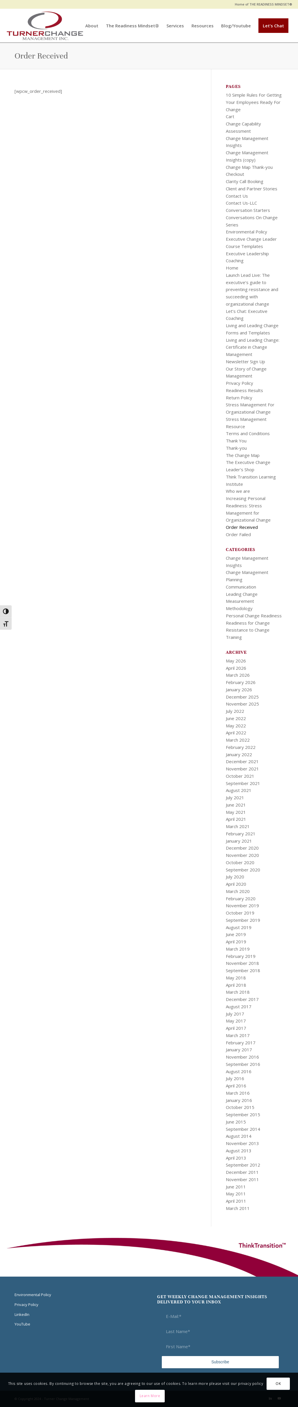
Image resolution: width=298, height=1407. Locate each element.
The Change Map (243, 455)
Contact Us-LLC (241, 203)
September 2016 (243, 1064)
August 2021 (238, 790)
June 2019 (236, 934)
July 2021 (235, 797)
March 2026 (238, 675)
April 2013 (236, 1158)
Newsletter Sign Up (245, 361)
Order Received (41, 56)
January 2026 (239, 689)
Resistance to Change (247, 630)
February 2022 (241, 747)
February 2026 (241, 682)
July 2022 (235, 711)
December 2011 (242, 1172)
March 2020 (238, 891)
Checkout (235, 174)
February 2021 (241, 834)
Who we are (238, 491)
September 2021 (243, 783)
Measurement (240, 601)
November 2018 (242, 963)
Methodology (239, 608)
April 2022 (236, 733)
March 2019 (238, 949)
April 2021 (236, 819)
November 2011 (242, 1179)
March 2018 (238, 992)
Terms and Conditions (248, 433)
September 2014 (243, 1129)
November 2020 (242, 855)
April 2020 (236, 884)
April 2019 (236, 942)
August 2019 (238, 927)
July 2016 (235, 1078)
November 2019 (242, 905)
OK (278, 1383)
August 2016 (238, 1071)
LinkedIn (22, 1314)
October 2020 (240, 862)
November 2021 (242, 769)
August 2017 (238, 1006)
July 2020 (235, 877)
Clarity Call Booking (244, 181)
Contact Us (237, 196)
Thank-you (236, 448)
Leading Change (242, 594)
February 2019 (241, 956)
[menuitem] (262, 4)
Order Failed (238, 534)
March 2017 (238, 1035)
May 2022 (236, 726)
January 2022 (239, 754)
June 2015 (236, 1122)
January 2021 (239, 841)
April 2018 (236, 985)
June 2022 (236, 718)
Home (232, 268)
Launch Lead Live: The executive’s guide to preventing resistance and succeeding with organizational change (252, 289)
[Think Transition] (45, 25)
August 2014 (238, 1136)
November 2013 (242, 1143)
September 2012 (243, 1165)
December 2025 (242, 697)
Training (234, 637)
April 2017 (236, 1028)
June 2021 (236, 805)
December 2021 (242, 761)
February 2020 (241, 898)
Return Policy (239, 398)
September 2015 (243, 1114)
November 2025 (242, 704)
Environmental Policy (246, 232)
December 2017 (242, 999)
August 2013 (238, 1150)
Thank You (236, 441)
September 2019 (243, 920)
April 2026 (236, 668)
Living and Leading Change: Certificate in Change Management (252, 347)
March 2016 (238, 1093)
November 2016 (242, 1057)
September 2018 (243, 970)
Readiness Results (244, 390)
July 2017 (235, 1014)
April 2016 (236, 1086)
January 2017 (239, 1049)
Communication (241, 587)
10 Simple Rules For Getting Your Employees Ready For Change (254, 102)
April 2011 (236, 1201)
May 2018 (236, 978)
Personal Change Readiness (254, 616)
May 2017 (236, 1021)
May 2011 (236, 1194)
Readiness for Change (248, 623)
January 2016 (239, 1100)
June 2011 (236, 1187)
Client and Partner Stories (251, 189)
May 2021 (236, 812)
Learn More (150, 1395)
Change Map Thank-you (249, 167)
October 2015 (240, 1107)
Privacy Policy (239, 383)
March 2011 (238, 1208)
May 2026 (236, 661)
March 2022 (238, 740)
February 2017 (241, 1042)
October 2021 (240, 776)
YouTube (22, 1324)
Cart (230, 116)
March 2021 (238, 826)
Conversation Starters (248, 210)
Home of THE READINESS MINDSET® (263, 4)
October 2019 (240, 913)
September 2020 (243, 870)
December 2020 (242, 848)
